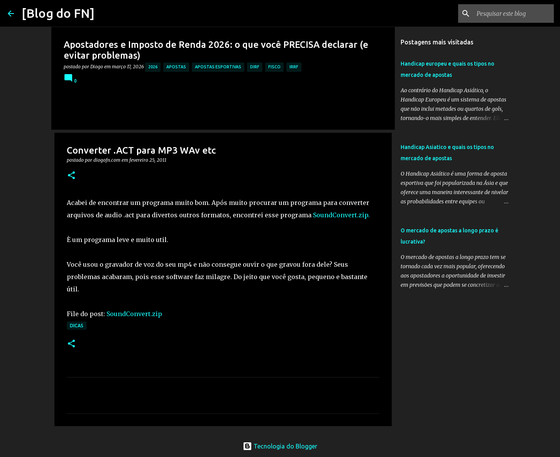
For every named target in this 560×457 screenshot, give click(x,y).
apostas (176, 66)
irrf (293, 66)
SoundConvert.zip (134, 314)
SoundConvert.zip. (341, 215)
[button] (71, 176)
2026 (152, 66)
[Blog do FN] (58, 13)
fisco (274, 66)
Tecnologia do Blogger (280, 446)
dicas (76, 325)
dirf (254, 66)
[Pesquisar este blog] (513, 13)
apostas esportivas (218, 66)
